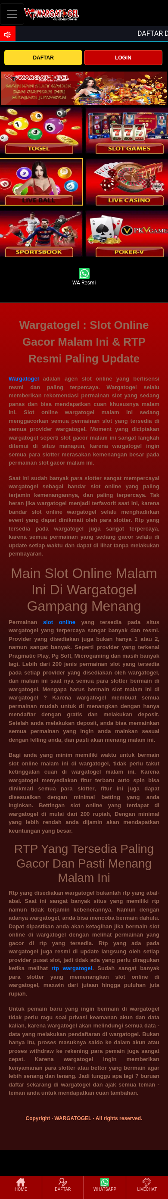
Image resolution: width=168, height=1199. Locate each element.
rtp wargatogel (72, 968)
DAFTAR (43, 58)
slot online (59, 622)
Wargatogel (24, 378)
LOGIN (123, 58)
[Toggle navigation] (12, 14)
